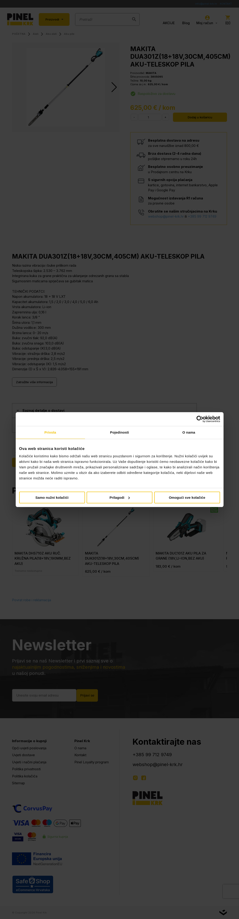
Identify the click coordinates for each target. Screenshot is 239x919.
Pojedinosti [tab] (119, 432)
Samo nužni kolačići (51, 497)
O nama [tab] (188, 432)
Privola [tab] (50, 432)
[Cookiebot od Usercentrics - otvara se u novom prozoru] (200, 419)
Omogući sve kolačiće (187, 497)
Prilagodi (119, 497)
